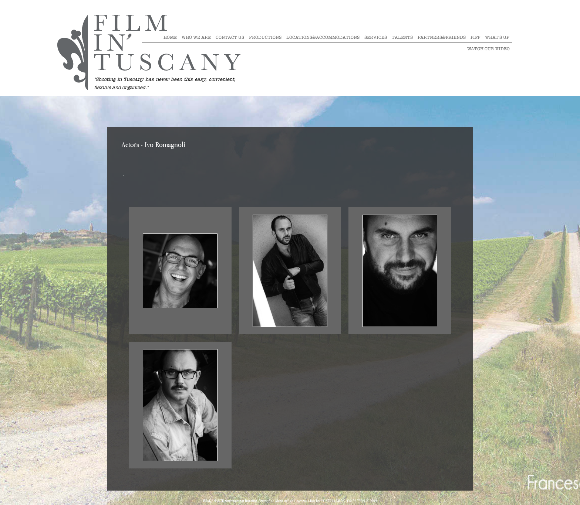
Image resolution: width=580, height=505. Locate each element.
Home (170, 37)
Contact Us (230, 37)
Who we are (196, 37)
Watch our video (488, 48)
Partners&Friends (442, 37)
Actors (130, 145)
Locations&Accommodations (323, 37)
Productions (265, 37)
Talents (402, 37)
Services (375, 37)
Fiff (475, 37)
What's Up (497, 37)
